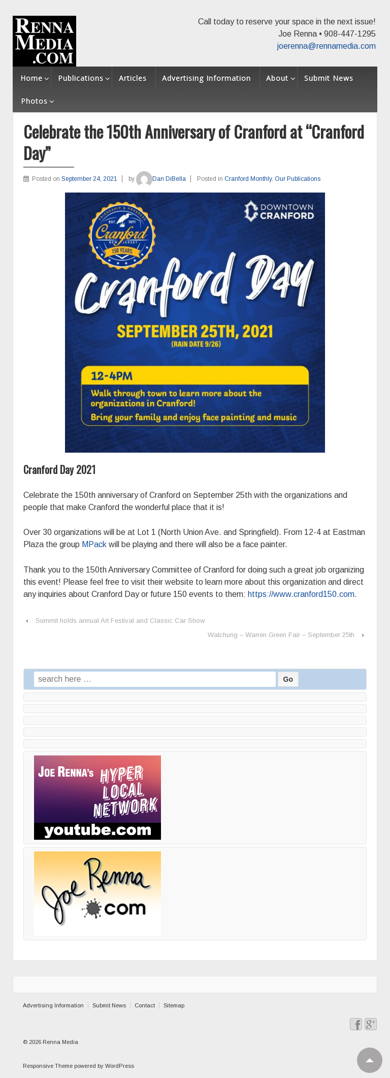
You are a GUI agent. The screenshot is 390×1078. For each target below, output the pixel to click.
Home (31, 78)
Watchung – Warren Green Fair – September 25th (281, 635)
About (277, 78)
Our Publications (297, 178)
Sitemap (174, 1005)
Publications (81, 78)
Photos (34, 101)
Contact (145, 1005)
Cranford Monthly (248, 178)
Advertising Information (206, 78)
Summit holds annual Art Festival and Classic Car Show (120, 620)
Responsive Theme (48, 1066)
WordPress (119, 1066)
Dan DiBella (161, 178)
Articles (133, 78)
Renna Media (59, 1042)
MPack (94, 544)
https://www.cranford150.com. (302, 594)
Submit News (328, 78)
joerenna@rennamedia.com (326, 46)
